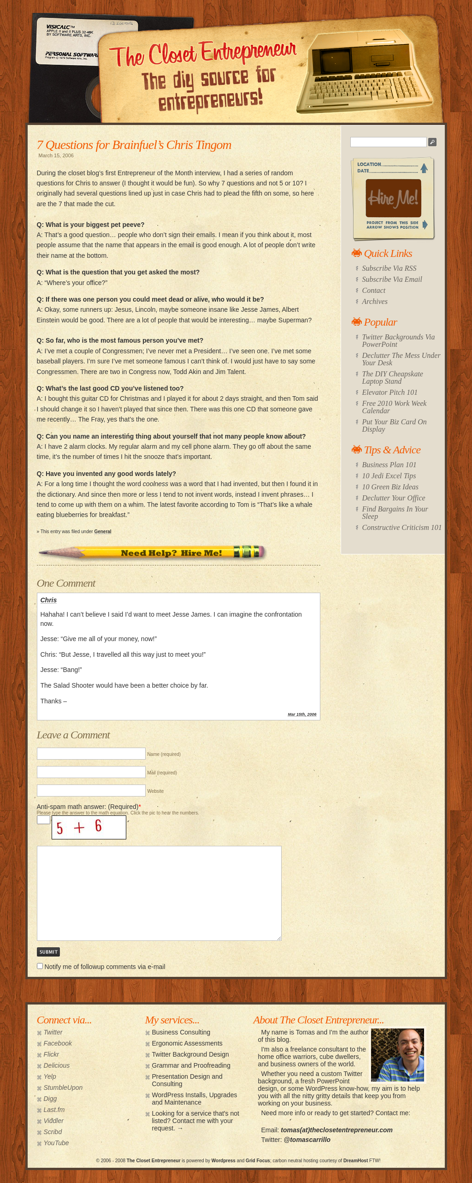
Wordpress (224, 1160)
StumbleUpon (63, 1087)
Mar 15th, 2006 (302, 714)
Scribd (53, 1131)
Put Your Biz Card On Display (394, 425)
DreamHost (355, 1160)
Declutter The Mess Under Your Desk (401, 359)
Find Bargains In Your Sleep (395, 512)
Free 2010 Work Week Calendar (394, 407)
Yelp (50, 1076)
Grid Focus (258, 1160)
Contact (374, 290)
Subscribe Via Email (392, 279)
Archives (375, 301)
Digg (50, 1098)
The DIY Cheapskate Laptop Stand (392, 377)
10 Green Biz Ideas (390, 487)
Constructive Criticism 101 (402, 527)
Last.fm (54, 1109)
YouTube (56, 1143)
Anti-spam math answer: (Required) (88, 806)
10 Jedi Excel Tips (389, 476)
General (102, 531)
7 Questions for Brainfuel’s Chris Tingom (134, 144)
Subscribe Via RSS (389, 268)
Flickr (51, 1054)
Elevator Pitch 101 (390, 392)
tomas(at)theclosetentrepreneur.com (337, 1130)
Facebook (58, 1043)
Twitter (53, 1032)
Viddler (54, 1120)
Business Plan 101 (389, 465)
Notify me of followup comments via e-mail (104, 966)
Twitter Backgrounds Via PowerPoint (398, 340)
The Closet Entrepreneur (154, 1160)
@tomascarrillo (307, 1139)
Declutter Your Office (393, 498)
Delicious (57, 1065)
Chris (49, 600)
